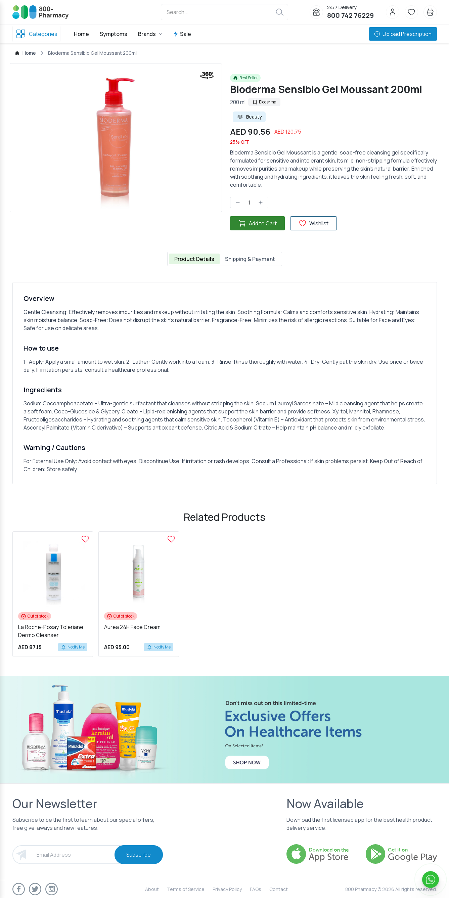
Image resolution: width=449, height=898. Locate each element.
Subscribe (138, 854)
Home (81, 34)
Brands (150, 34)
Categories (36, 34)
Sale (182, 34)
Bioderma (264, 102)
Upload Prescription (403, 34)
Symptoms (113, 34)
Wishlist (313, 223)
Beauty (249, 117)
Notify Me (73, 647)
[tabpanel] (224, 383)
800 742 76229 (350, 15)
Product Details (194, 259)
